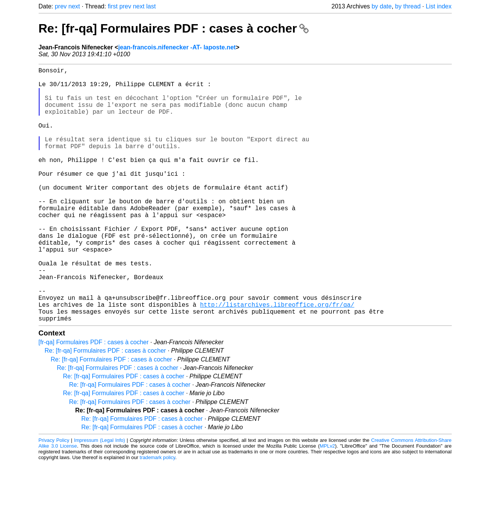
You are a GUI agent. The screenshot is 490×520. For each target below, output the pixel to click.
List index (439, 6)
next (74, 6)
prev (61, 6)
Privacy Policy (54, 497)
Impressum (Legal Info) (99, 497)
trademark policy (157, 514)
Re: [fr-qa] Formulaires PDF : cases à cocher (174, 28)
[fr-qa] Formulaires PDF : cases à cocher (94, 399)
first (113, 6)
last (151, 6)
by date (381, 6)
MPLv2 (327, 502)
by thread (408, 6)
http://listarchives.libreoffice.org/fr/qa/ (277, 358)
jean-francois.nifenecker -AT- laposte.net (177, 47)
